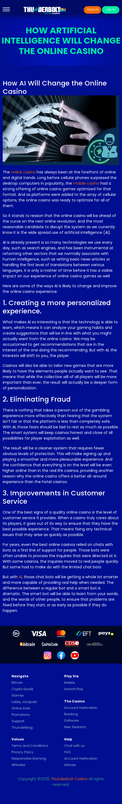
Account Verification (80, 707)
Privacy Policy (22, 752)
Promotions (21, 714)
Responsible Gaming (29, 758)
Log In (110, 10)
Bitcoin (17, 682)
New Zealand (75, 727)
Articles (70, 765)
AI (20, 577)
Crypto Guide (22, 689)
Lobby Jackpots (24, 702)
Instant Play (73, 689)
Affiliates (18, 765)
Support (18, 721)
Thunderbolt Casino (69, 779)
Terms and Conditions (30, 745)
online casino (23, 172)
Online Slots (21, 708)
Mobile (69, 682)
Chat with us (74, 745)
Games (18, 695)
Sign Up (92, 10)
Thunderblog (22, 727)
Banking (71, 714)
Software (71, 720)
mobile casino (86, 183)
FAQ (67, 752)
